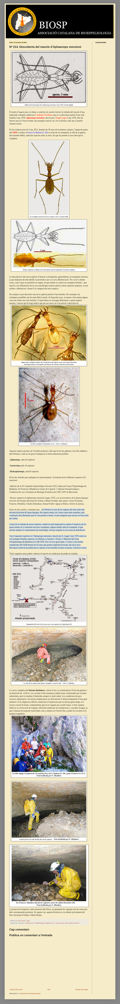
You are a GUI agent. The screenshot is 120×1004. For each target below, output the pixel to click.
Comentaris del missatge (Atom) (29, 993)
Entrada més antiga (81, 989)
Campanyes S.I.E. (50, 923)
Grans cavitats (60, 923)
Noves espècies (69, 923)
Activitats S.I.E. (29, 923)
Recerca (77, 923)
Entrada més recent (16, 989)
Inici (48, 989)
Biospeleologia (39, 923)
